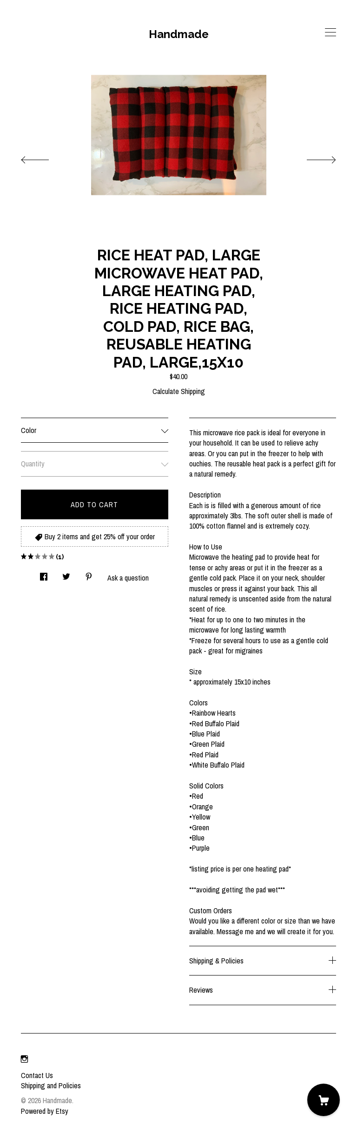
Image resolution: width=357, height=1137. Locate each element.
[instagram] (24, 1059)
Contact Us (37, 1075)
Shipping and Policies (51, 1085)
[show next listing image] (313, 157)
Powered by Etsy (44, 1111)
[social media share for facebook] (43, 574)
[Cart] (323, 1100)
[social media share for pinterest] (89, 574)
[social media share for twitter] (66, 574)
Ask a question (128, 578)
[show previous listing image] (44, 157)
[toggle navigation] (330, 32)
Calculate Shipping (178, 391)
